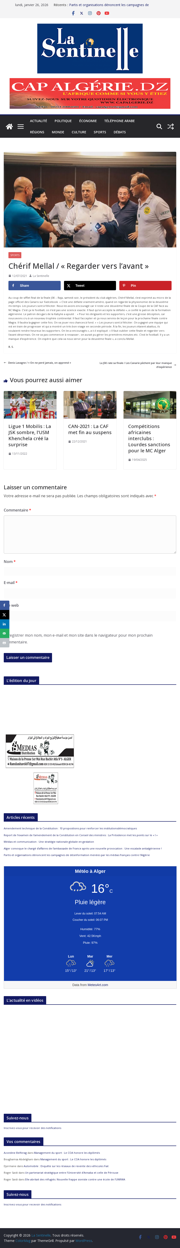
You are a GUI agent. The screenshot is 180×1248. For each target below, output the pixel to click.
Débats (120, 132)
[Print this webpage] (4, 642)
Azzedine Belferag (15, 1152)
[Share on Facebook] (34, 285)
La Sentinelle (41, 276)
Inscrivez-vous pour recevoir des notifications (32, 1128)
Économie (88, 121)
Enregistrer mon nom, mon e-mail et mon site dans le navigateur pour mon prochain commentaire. (78, 639)
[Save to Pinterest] (145, 285)
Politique (63, 121)
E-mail (11, 582)
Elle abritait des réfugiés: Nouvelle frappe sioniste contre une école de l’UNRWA (75, 1179)
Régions (37, 132)
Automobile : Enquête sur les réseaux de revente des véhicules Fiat (66, 1166)
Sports (100, 132)
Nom (10, 561)
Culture (79, 132)
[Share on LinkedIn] (4, 624)
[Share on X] (90, 285)
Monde (58, 132)
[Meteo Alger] (90, 956)
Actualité (38, 121)
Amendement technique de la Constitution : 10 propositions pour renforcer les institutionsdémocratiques (70, 828)
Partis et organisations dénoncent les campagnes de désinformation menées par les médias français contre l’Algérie (77, 855)
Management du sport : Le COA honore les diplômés (67, 1152)
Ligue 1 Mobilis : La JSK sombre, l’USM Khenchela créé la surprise (29, 435)
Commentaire (17, 510)
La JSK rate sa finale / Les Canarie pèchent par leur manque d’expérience (138, 365)
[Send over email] (4, 633)
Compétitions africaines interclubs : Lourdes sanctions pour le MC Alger (149, 438)
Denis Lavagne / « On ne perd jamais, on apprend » (37, 362)
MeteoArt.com (98, 985)
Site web (11, 605)
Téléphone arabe (119, 121)
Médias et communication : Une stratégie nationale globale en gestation (49, 841)
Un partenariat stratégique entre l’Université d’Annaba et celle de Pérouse (71, 1172)
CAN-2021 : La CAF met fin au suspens (90, 429)
